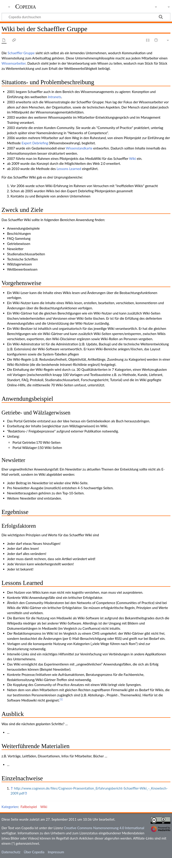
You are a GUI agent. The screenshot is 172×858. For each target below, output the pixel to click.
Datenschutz (11, 852)
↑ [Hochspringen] (12, 788)
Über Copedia (34, 852)
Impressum (56, 852)
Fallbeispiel (28, 807)
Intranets (54, 97)
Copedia (25, 6)
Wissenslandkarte (79, 148)
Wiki (132, 158)
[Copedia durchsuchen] (86, 16)
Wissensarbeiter (14, 63)
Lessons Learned (69, 169)
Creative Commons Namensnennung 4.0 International (104, 828)
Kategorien (10, 807)
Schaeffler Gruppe (21, 53)
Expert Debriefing (35, 143)
